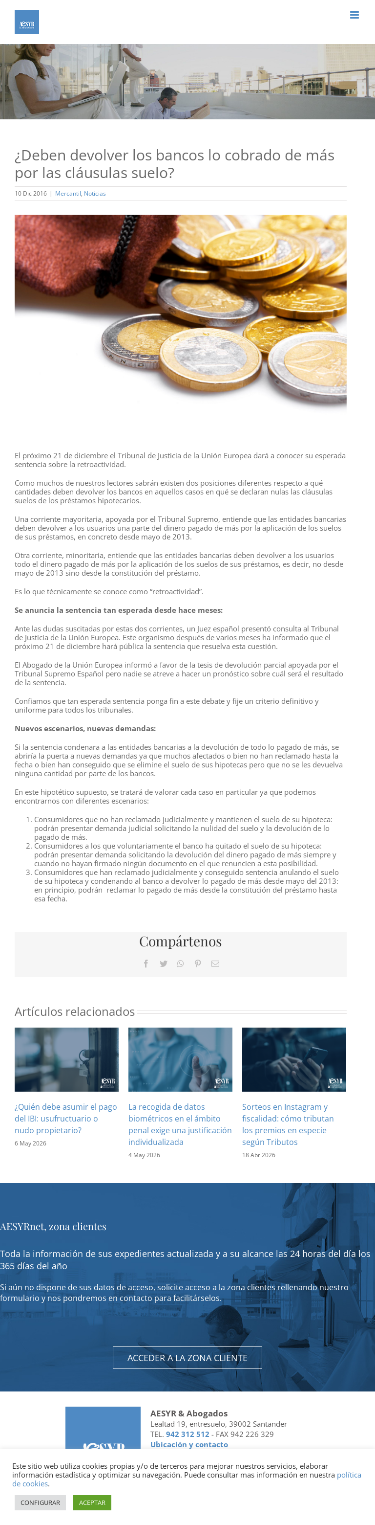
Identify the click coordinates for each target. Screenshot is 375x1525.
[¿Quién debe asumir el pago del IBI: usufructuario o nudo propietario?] (67, 1058)
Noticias (95, 193)
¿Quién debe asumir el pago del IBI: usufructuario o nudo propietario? (66, 1118)
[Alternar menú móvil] (355, 15)
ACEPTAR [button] (92, 1502)
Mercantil (68, 193)
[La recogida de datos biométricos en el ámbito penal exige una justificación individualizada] (180, 1058)
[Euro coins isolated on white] (181, 325)
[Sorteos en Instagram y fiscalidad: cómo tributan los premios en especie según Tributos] (294, 1058)
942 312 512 (187, 1434)
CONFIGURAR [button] (40, 1502)
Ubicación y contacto (189, 1444)
